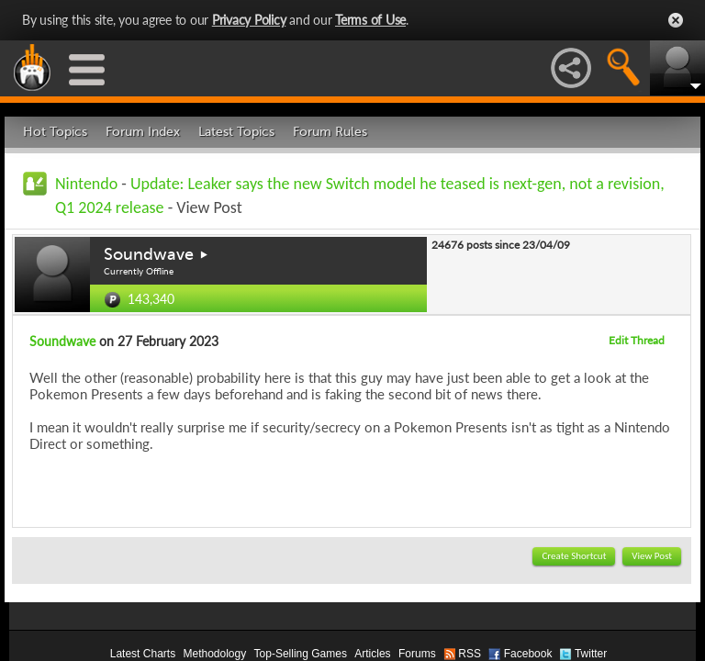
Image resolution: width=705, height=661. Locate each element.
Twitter (591, 653)
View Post (652, 556)
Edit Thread (637, 340)
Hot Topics (55, 132)
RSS (469, 653)
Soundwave (149, 254)
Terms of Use (370, 20)
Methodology (214, 653)
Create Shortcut (574, 556)
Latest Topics (236, 132)
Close (675, 20)
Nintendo (86, 184)
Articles (372, 653)
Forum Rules (330, 132)
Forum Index (143, 132)
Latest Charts (142, 653)
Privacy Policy (249, 20)
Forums (417, 653)
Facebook (528, 653)
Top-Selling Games (300, 653)
